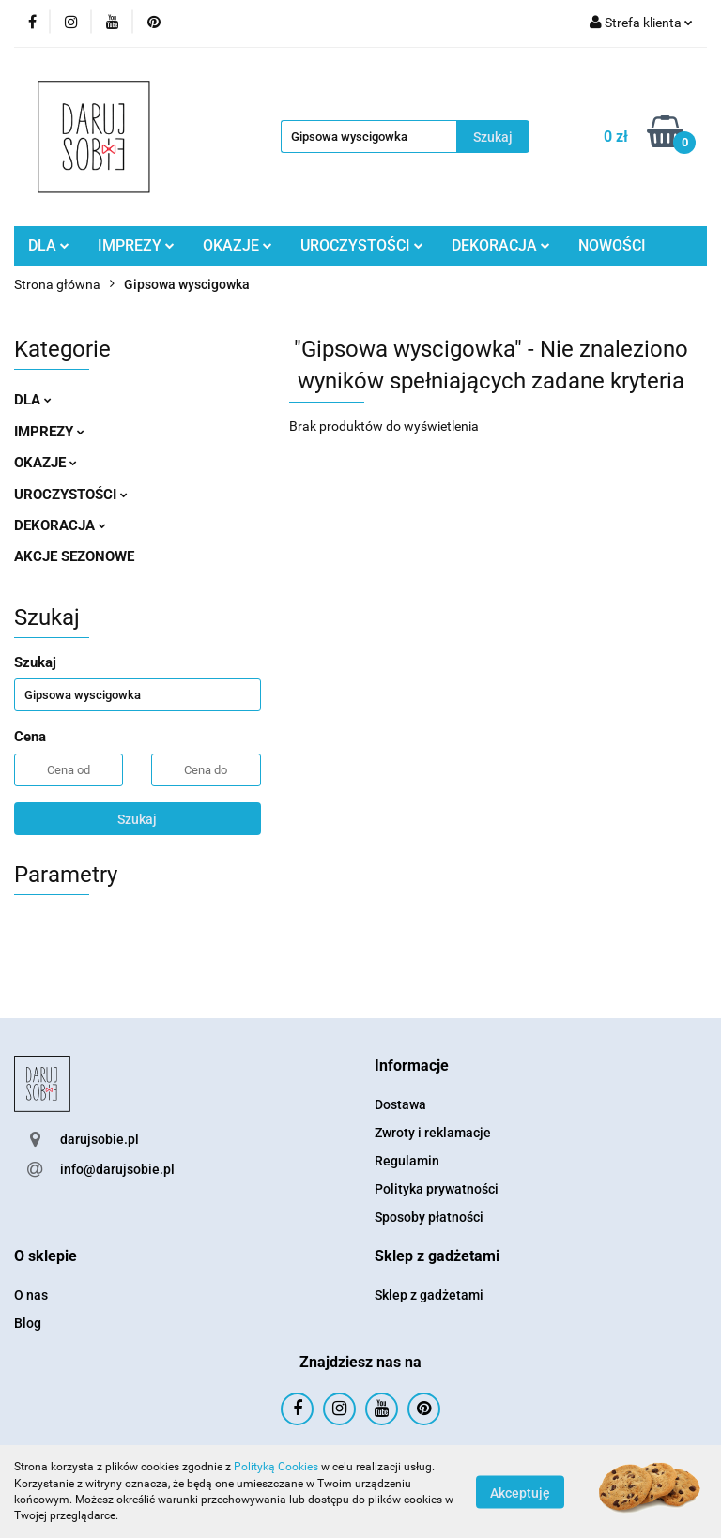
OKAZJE (237, 245)
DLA (48, 245)
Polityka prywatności (437, 1188)
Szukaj (137, 819)
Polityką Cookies (276, 1466)
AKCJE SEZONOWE (74, 556)
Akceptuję (520, 1492)
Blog (27, 1323)
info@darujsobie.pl (117, 1169)
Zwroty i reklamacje (433, 1132)
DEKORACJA (501, 245)
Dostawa (400, 1104)
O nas (31, 1294)
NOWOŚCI (612, 245)
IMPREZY (136, 245)
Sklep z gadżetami (429, 1294)
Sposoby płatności (429, 1217)
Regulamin (407, 1160)
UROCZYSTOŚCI (361, 245)
